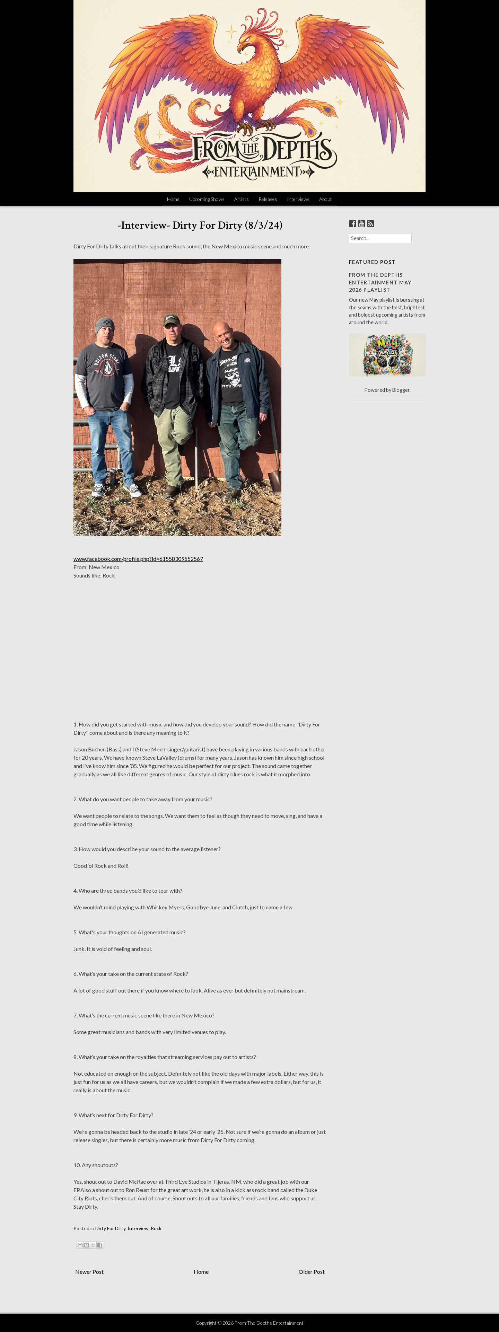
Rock (156, 1228)
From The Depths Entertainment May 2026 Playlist (380, 282)
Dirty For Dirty (110, 1228)
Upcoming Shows (207, 199)
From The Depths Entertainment (269, 1323)
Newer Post (89, 1271)
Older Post (312, 1271)
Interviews (298, 199)
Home (173, 199)
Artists (241, 199)
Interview (138, 1228)
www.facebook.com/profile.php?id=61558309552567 (138, 558)
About (325, 199)
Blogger (401, 390)
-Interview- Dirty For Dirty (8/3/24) (200, 225)
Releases (268, 199)
